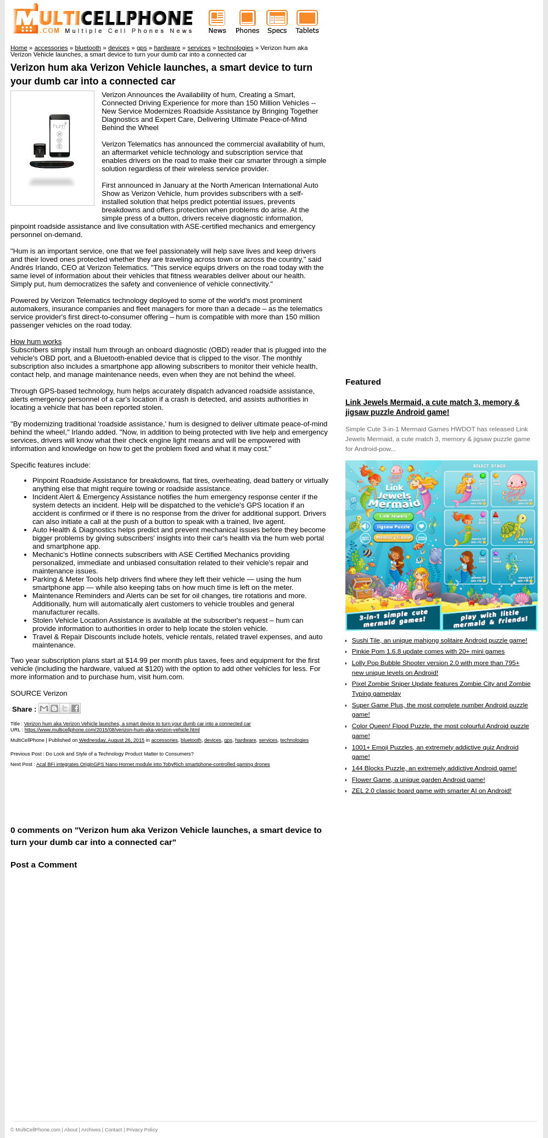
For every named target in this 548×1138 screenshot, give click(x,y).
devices (212, 740)
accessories (164, 740)
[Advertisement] (138, 795)
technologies (294, 740)
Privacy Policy (142, 1130)
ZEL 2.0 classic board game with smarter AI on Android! (432, 791)
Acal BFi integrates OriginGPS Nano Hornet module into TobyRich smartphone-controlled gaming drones (153, 764)
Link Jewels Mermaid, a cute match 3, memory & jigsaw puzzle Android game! (432, 407)
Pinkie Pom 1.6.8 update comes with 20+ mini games (428, 651)
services (268, 740)
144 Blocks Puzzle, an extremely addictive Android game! (434, 768)
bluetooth (191, 740)
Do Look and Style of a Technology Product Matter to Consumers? (119, 754)
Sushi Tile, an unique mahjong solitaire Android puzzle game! (440, 640)
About (70, 1130)
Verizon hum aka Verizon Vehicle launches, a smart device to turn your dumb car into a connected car (137, 723)
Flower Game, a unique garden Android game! (418, 780)
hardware (245, 740)
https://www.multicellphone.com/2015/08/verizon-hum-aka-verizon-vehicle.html (112, 730)
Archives (90, 1130)
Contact (113, 1130)
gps (228, 740)
